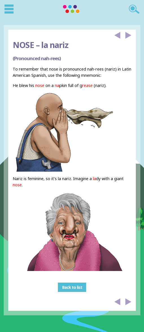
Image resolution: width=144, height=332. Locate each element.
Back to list (72, 287)
